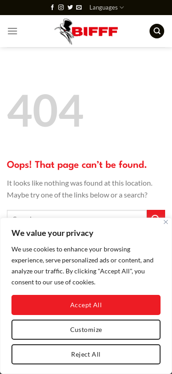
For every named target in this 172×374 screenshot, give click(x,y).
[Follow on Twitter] (70, 8)
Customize (86, 329)
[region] (86, 296)
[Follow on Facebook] (52, 8)
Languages (106, 7)
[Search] (157, 31)
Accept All (86, 305)
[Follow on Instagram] (61, 8)
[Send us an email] (79, 8)
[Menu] (12, 31)
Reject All (85, 354)
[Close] (166, 222)
